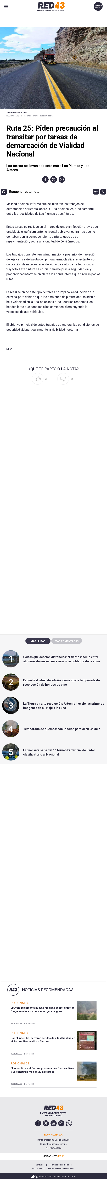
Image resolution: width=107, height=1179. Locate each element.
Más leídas (38, 641)
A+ (96, 192)
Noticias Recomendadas (48, 989)
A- (103, 192)
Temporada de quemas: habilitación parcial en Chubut (61, 729)
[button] (45, 179)
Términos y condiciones (60, 1165)
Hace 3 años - (26, 116)
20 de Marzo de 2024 (16, 112)
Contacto (40, 1165)
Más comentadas (66, 641)
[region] (53, 558)
